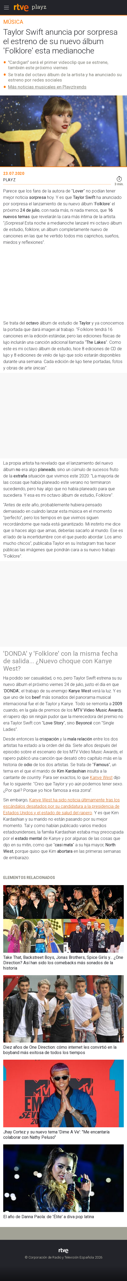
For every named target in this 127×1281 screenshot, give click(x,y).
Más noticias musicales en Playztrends (47, 87)
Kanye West (101, 777)
